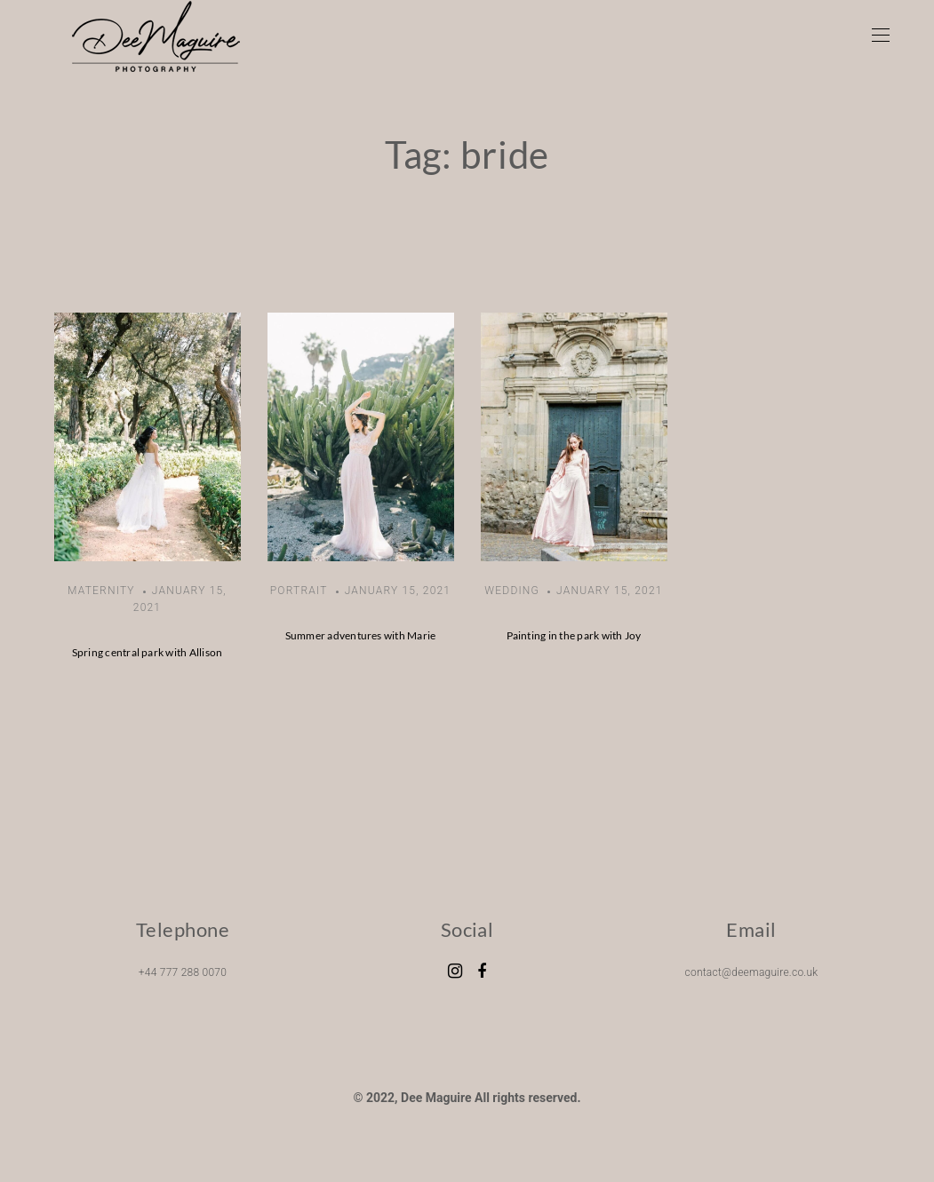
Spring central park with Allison (147, 652)
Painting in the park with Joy (574, 635)
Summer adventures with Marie (360, 635)
